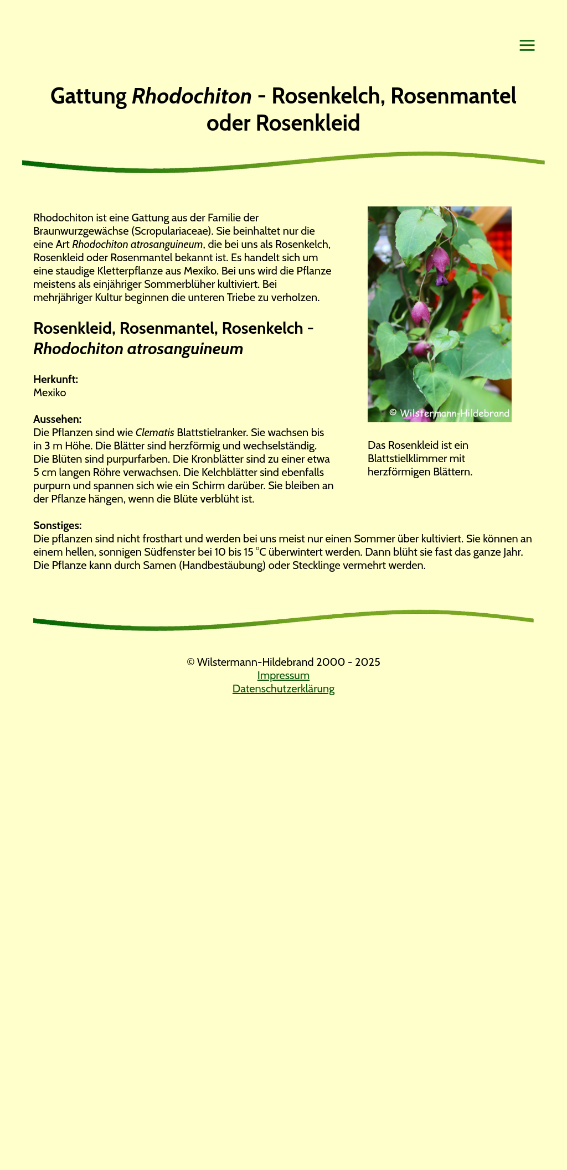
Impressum (283, 675)
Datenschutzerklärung (283, 688)
